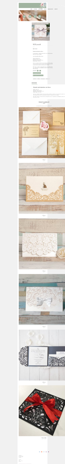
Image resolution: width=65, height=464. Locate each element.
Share (57, 58)
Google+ (61, 58)
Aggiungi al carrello (55, 52)
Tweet (53, 58)
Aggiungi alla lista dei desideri (56, 55)
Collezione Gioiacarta (34, 13)
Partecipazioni (28, 13)
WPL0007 (44, 195)
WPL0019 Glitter (44, 417)
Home (24, 13)
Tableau (35, 18)
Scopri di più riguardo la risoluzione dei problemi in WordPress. (27, 460)
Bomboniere (30, 18)
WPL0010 (44, 250)
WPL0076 (44, 306)
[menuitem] (31, 9)
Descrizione (34, 62)
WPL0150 (44, 139)
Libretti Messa (40, 18)
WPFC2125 (44, 362)
